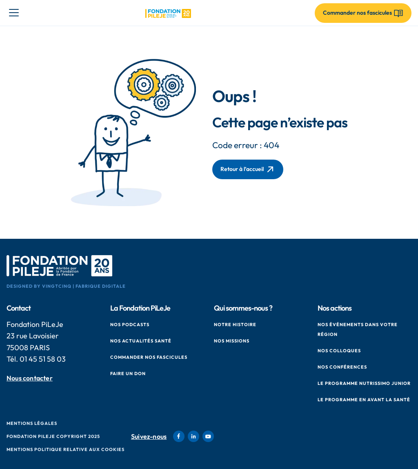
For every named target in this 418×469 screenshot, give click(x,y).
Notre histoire (235, 324)
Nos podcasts (129, 324)
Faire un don (128, 373)
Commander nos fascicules (148, 357)
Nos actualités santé (140, 341)
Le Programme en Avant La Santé (364, 399)
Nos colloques (339, 350)
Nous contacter (30, 378)
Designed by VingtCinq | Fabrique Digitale (66, 286)
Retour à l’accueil (247, 169)
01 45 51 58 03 (43, 359)
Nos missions (231, 341)
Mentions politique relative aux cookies (66, 449)
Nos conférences (342, 367)
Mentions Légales (32, 423)
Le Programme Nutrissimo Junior (364, 383)
